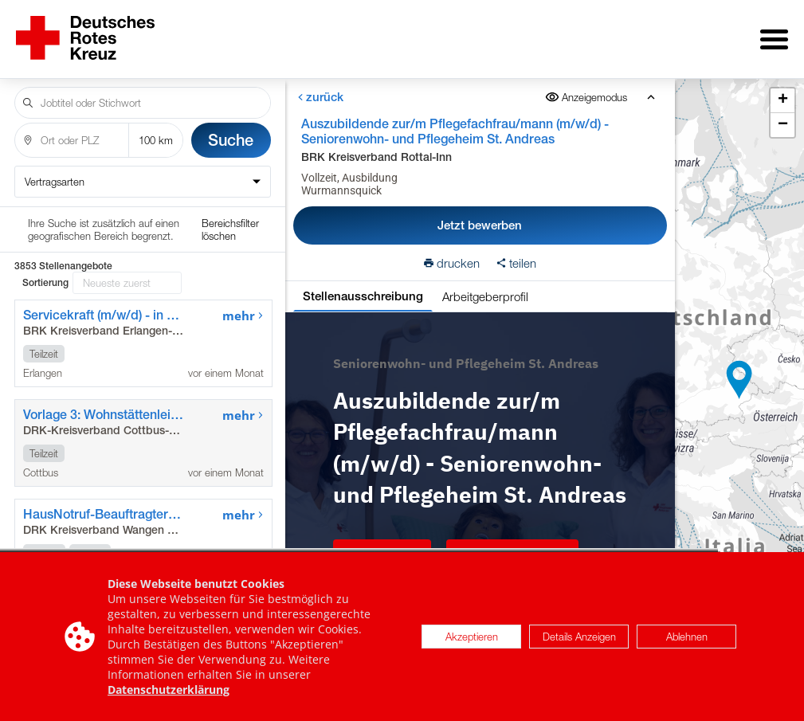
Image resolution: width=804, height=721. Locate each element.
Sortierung (45, 226)
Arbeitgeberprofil (484, 285)
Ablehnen (687, 639)
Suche (230, 129)
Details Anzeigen (579, 639)
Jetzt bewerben (479, 214)
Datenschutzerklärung (168, 692)
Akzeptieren (471, 639)
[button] (739, 374)
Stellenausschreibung (362, 285)
